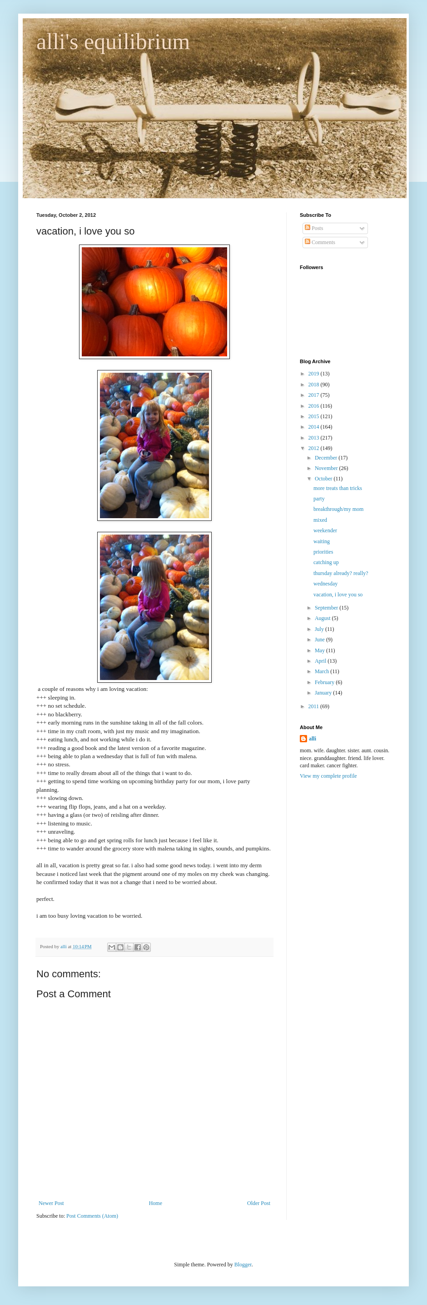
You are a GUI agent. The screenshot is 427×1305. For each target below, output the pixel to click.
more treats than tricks (337, 488)
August (323, 618)
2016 (314, 406)
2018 (314, 384)
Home (155, 1203)
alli (312, 738)
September (327, 608)
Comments (320, 242)
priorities (323, 552)
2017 (314, 395)
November (327, 468)
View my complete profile (328, 776)
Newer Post (51, 1203)
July (320, 629)
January (324, 693)
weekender (325, 530)
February (325, 682)
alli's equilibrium (113, 41)
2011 (314, 706)
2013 (314, 438)
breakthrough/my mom (338, 509)
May (320, 650)
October (324, 478)
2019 (314, 373)
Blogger (243, 1264)
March (322, 671)
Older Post (258, 1203)
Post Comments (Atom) (92, 1216)
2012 (314, 448)
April (321, 661)
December (326, 458)
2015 (314, 416)
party (319, 498)
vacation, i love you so (337, 594)
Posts (314, 228)
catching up (326, 562)
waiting (321, 541)
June (320, 639)
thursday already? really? (340, 573)
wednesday (325, 583)
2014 (314, 427)
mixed (320, 520)
